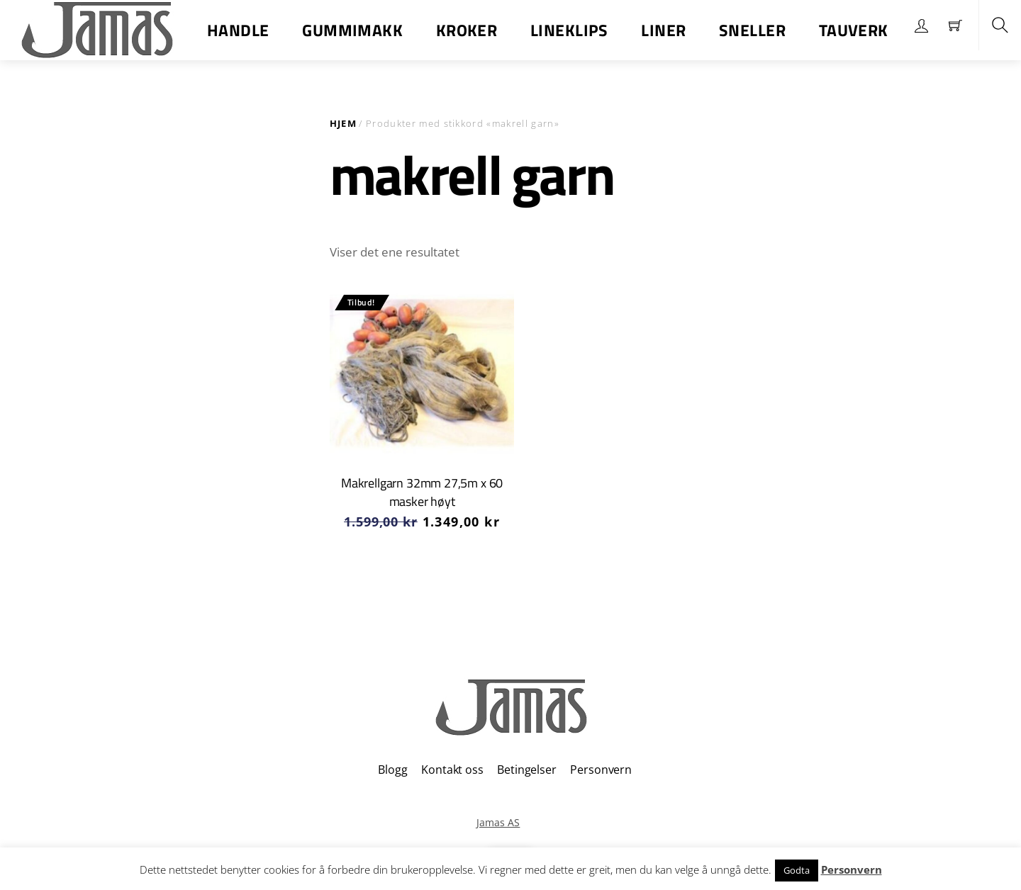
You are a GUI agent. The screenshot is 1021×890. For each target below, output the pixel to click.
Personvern (600, 769)
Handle (238, 30)
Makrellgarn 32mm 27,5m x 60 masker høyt (422, 492)
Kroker (467, 30)
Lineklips (569, 30)
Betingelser (526, 769)
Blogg (392, 769)
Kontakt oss (452, 769)
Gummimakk (352, 30)
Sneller (752, 30)
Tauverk (853, 30)
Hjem (343, 123)
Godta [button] (796, 870)
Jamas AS (498, 822)
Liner (663, 30)
